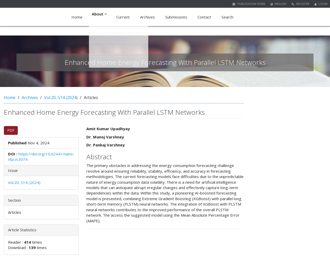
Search (228, 17)
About (100, 17)
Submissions (177, 17)
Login (321, 4)
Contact (205, 17)
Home (76, 17)
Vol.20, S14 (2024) (61, 97)
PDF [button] (10, 130)
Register (300, 4)
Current (124, 17)
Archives (148, 17)
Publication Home (248, 4)
